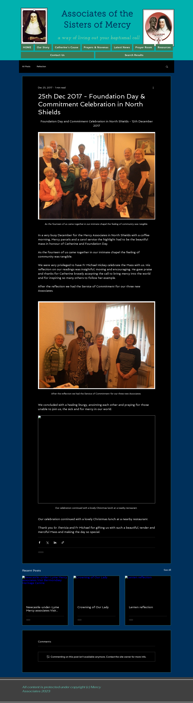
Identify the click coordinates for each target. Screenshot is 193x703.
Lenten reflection (141, 607)
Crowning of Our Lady (93, 607)
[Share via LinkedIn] (55, 542)
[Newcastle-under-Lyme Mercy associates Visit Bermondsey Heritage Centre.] (45, 589)
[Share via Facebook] (39, 542)
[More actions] (153, 87)
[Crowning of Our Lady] (96, 589)
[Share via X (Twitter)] (47, 542)
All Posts (26, 66)
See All (167, 570)
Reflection (41, 66)
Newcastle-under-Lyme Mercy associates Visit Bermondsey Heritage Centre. (42, 608)
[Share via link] (62, 542)
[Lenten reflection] (148, 589)
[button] (166, 66)
